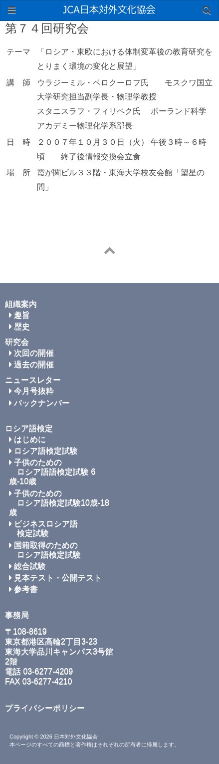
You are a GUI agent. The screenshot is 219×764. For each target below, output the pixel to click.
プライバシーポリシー (45, 708)
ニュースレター (33, 380)
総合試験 (27, 566)
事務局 (17, 615)
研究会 (17, 342)
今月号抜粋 (31, 390)
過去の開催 (31, 364)
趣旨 (19, 315)
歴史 (19, 326)
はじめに (27, 439)
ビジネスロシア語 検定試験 (43, 528)
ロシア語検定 (29, 428)
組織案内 (21, 304)
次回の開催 (31, 353)
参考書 (23, 589)
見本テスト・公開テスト (55, 577)
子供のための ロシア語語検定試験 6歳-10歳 (52, 471)
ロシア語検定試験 (43, 450)
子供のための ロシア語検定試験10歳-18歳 (59, 502)
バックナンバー (39, 402)
